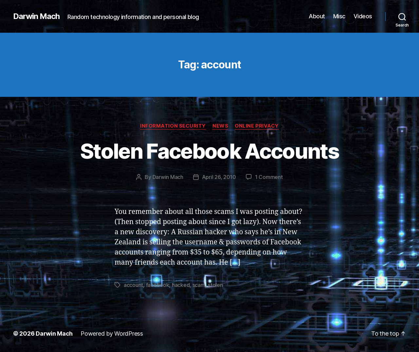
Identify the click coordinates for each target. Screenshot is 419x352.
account (133, 285)
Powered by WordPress (112, 333)
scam (198, 285)
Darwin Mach (36, 16)
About (317, 16)
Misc (339, 16)
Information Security (173, 126)
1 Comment (269, 177)
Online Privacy (257, 126)
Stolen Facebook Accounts (209, 151)
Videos (363, 16)
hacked (181, 285)
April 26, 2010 (219, 177)
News (220, 126)
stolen (215, 285)
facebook (157, 285)
